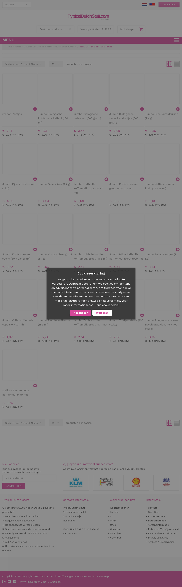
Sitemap (104, 576)
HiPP (113, 520)
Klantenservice (156, 516)
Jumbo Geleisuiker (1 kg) (54, 184)
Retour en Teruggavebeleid (163, 529)
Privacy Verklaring (158, 537)
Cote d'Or (115, 537)
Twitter (9, 581)
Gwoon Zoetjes (12, 114)
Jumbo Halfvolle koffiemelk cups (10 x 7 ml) (89, 188)
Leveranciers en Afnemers (163, 533)
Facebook (15, 581)
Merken (114, 512)
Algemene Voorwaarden (81, 576)
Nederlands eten (119, 508)
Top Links (9, 4)
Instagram (4, 581)
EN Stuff (152, 4)
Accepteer (81, 312)
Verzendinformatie (158, 525)
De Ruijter (116, 533)
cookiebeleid (110, 305)
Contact (152, 508)
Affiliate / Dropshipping (161, 542)
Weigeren (102, 312)
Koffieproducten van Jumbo (60, 47)
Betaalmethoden (157, 520)
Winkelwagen (127, 29)
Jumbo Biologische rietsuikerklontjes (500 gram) (123, 118)
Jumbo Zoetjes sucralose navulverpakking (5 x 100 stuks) (161, 324)
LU (111, 516)
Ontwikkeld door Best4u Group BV (40, 581)
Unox (113, 525)
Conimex (115, 529)
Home (9, 47)
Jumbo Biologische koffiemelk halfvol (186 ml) (53, 118)
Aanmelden (169, 4)
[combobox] (55, 29)
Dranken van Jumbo (34, 47)
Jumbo (18, 47)
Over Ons (153, 512)
